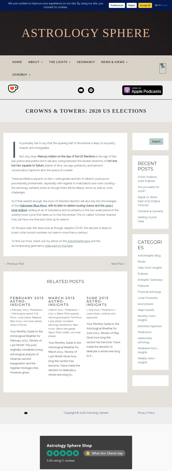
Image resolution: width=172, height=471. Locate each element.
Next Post (119, 251)
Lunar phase (24, 305)
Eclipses (143, 261)
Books (142, 249)
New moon (16, 308)
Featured (143, 273)
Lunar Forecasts (148, 285)
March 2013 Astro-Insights (61, 288)
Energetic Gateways (150, 267)
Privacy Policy (146, 412)
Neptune (36, 305)
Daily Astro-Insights (150, 255)
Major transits (146, 297)
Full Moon (76, 305)
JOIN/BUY (141, 62)
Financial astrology (149, 279)
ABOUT (36, 62)
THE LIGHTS (60, 62)
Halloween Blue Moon (33, 193)
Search (156, 129)
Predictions (36, 297)
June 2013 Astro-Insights (98, 288)
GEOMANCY (85, 62)
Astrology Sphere (86, 33)
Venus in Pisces (18, 312)
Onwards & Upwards (150, 198)
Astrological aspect (22, 301)
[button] (42, 62)
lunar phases (145, 291)
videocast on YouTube (59, 233)
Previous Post (14, 251)
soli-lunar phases (32, 308)
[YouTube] (25, 413)
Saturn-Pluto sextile (58, 319)
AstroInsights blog (79, 228)
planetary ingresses (150, 313)
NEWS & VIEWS (113, 62)
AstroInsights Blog (149, 243)
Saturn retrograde (65, 316)
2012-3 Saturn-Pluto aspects (63, 301)
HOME (19, 62)
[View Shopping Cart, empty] (162, 62)
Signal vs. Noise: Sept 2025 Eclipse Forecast (149, 188)
